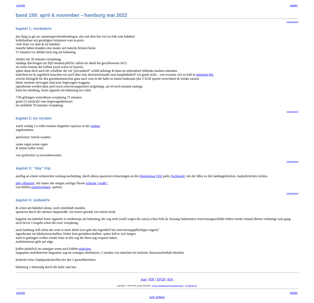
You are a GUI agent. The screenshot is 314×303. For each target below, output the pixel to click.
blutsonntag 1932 (151, 176)
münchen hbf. (205, 74)
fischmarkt (178, 176)
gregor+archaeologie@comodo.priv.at (167, 286)
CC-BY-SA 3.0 (191, 286)
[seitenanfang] (292, 22)
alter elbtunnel (25, 183)
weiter (294, 5)
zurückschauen (41, 187)
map (144, 279)
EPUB (161, 279)
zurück (20, 5)
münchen (85, 248)
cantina (95, 126)
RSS (170, 279)
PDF (151, 279)
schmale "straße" (97, 183)
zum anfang (157, 297)
